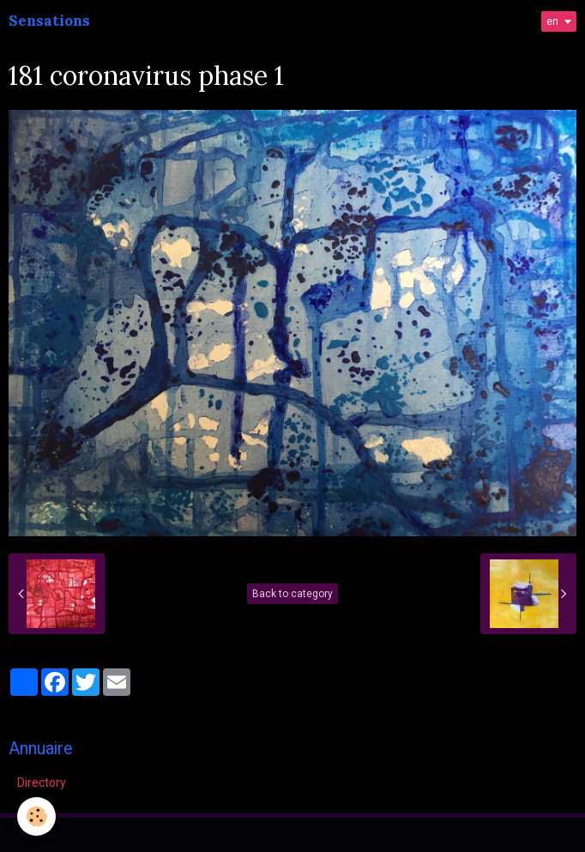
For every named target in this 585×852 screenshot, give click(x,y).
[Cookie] (36, 816)
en (552, 21)
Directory (41, 782)
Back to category (292, 594)
